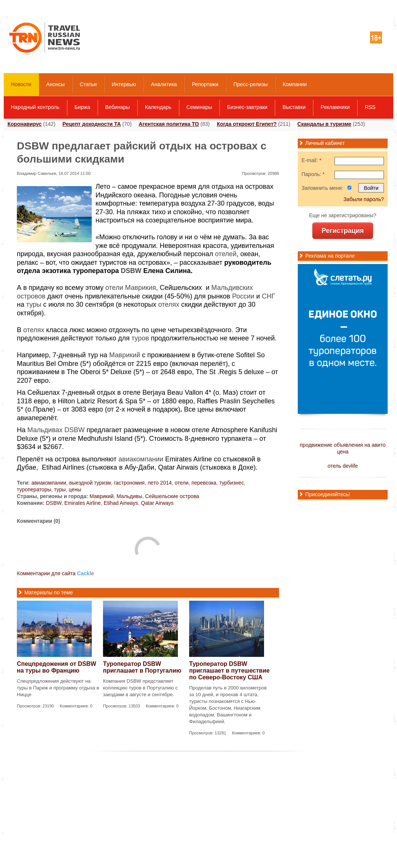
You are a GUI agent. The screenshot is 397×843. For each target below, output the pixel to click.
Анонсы (55, 84)
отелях (168, 304)
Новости (21, 84)
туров (140, 338)
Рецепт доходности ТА (92, 124)
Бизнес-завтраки (247, 107)
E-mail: (311, 160)
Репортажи (205, 84)
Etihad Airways (121, 503)
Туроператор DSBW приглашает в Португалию (142, 667)
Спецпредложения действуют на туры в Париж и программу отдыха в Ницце (58, 687)
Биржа (82, 107)
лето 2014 (160, 483)
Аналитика (164, 84)
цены (75, 489)
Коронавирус (24, 124)
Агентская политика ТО (169, 124)
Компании (295, 84)
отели (114, 287)
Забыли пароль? (363, 199)
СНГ (268, 296)
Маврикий (124, 355)
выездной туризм (90, 483)
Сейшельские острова (172, 496)
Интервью (124, 84)
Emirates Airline (82, 503)
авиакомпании (140, 459)
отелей (226, 254)
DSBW (131, 271)
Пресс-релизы (250, 84)
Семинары (199, 107)
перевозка (203, 483)
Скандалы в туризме (324, 124)
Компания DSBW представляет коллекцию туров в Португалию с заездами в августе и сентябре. (140, 687)
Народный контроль (35, 107)
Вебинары (117, 107)
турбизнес (231, 483)
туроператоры (34, 489)
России (243, 296)
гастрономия (129, 483)
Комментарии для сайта (55, 573)
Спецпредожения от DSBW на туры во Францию (56, 667)
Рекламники (335, 107)
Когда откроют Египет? (247, 124)
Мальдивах (45, 430)
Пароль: (313, 174)
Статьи (88, 84)
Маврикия (140, 287)
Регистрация (343, 230)
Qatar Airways (157, 503)
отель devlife (343, 466)
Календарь (158, 107)
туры (33, 304)
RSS (370, 107)
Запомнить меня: (322, 188)
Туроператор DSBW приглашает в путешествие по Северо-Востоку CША (229, 670)
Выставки (294, 107)
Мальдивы (129, 496)
